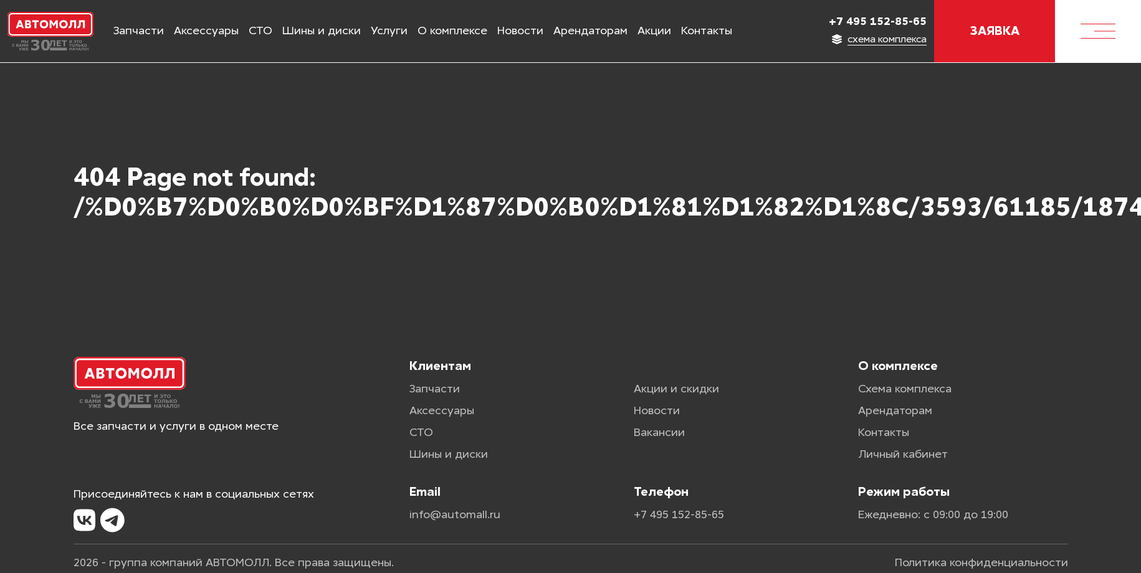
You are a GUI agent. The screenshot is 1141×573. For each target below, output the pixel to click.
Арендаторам (590, 30)
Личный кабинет (903, 454)
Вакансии (659, 432)
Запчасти (138, 30)
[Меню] (1098, 31)
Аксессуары (206, 30)
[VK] (84, 521)
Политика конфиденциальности (981, 562)
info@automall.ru (454, 514)
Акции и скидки (676, 388)
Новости (520, 30)
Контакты (706, 30)
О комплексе (452, 30)
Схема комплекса (905, 388)
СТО (260, 30)
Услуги (389, 30)
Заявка (994, 30)
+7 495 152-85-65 (878, 21)
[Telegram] (112, 521)
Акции (654, 30)
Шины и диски (321, 30)
